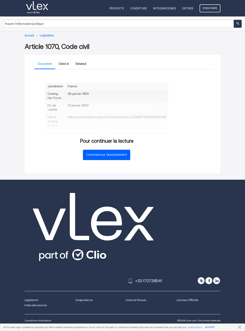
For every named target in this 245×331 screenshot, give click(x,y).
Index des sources (36, 305)
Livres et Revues (136, 300)
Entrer (187, 8)
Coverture (138, 8)
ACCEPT (210, 327)
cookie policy (194, 327)
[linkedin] (216, 280)
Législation (31, 300)
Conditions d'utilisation (38, 320)
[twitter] (201, 280)
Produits (117, 8)
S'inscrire (210, 8)
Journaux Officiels (187, 300)
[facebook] (208, 280)
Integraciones (164, 8)
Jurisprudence (84, 300)
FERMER (239, 327)
